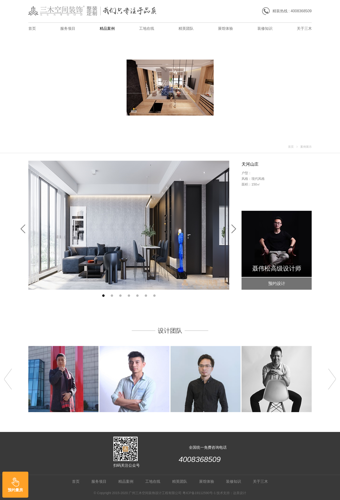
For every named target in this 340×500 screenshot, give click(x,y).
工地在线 (146, 28)
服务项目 (67, 28)
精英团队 (186, 28)
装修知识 (264, 28)
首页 (32, 28)
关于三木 (304, 28)
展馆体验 (225, 28)
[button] (103, 295)
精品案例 (107, 28)
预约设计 (276, 283)
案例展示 (306, 146)
